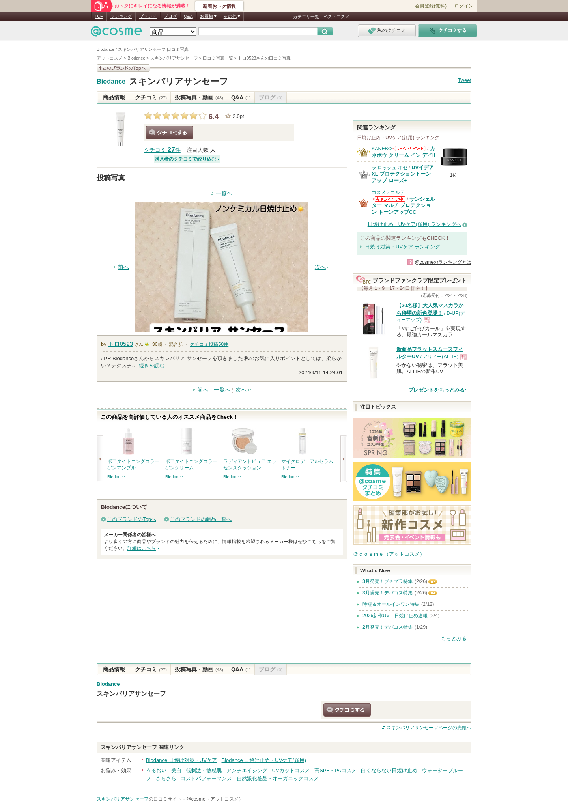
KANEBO (382, 148)
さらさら (166, 778)
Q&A (188, 16)
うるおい (156, 770)
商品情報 (114, 97)
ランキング (121, 16)
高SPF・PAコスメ (335, 770)
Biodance (111, 81)
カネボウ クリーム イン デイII (403, 152)
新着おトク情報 (219, 6)
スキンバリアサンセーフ (178, 81)
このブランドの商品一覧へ (201, 519)
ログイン (463, 6)
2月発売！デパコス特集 (387, 627)
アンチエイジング (246, 770)
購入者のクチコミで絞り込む (185, 159)
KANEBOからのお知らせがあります (409, 148)
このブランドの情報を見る (123, 68)
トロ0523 (120, 343)
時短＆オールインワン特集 (390, 604)
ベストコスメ (336, 16)
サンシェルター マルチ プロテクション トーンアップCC (403, 205)
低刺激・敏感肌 (204, 770)
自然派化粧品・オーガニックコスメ (278, 778)
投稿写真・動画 (199, 97)
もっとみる (454, 638)
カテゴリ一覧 (306, 16)
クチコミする (169, 132)
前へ (123, 267)
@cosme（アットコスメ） (214, 799)
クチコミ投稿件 (209, 344)
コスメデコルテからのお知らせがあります (388, 199)
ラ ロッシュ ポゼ (389, 167)
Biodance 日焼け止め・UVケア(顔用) (264, 760)
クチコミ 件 (162, 150)
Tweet (464, 80)
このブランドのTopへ (131, 519)
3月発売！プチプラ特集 (387, 581)
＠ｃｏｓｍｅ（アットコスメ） (389, 554)
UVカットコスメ (291, 770)
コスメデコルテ (388, 192)
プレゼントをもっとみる (436, 390)
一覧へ (224, 193)
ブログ (170, 16)
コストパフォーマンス (206, 778)
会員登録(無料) (431, 6)
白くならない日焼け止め (389, 770)
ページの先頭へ (428, 727)
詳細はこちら (141, 548)
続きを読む (151, 365)
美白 (176, 770)
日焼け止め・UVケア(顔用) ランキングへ (415, 224)
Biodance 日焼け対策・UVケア (181, 760)
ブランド (148, 16)
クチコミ (151, 97)
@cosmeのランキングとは (443, 262)
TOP (99, 16)
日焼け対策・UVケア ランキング (402, 247)
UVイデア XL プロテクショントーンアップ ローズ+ (403, 173)
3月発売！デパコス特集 (387, 593)
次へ (320, 267)
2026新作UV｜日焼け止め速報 (395, 615)
